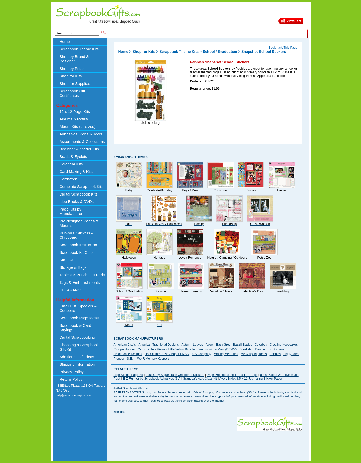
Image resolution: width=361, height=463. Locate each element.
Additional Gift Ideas (77, 357)
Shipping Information (252, 33)
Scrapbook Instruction (78, 245)
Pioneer (119, 358)
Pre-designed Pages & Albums (79, 223)
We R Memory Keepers (153, 358)
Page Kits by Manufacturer (71, 211)
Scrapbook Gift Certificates (72, 93)
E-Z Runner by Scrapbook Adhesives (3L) (151, 378)
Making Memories (226, 354)
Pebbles (275, 354)
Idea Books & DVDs (77, 201)
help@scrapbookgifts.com (74, 395)
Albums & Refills (74, 119)
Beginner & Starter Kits (79, 149)
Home (65, 41)
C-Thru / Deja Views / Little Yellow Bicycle (166, 349)
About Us (225, 33)
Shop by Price (202, 33)
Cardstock (68, 179)
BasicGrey (223, 344)
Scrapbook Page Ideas (79, 318)
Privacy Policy (72, 372)
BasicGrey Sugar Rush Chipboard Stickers (175, 375)
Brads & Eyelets (73, 156)
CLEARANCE (282, 33)
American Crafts (125, 344)
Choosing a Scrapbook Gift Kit (79, 347)
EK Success (276, 349)
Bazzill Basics (242, 344)
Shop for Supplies (75, 83)
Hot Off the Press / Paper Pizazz (167, 354)
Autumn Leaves (192, 344)
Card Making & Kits (76, 171)
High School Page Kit (128, 375)
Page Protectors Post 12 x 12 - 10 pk (232, 375)
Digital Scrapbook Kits (79, 194)
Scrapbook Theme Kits (126, 33)
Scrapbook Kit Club (76, 252)
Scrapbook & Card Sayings (75, 327)
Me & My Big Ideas (254, 354)
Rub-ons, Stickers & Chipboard (77, 235)
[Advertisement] (208, 442)
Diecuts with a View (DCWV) (217, 349)
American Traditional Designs (159, 344)
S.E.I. (130, 358)
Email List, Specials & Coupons (78, 308)
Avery (209, 344)
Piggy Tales (291, 354)
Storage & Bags (73, 267)
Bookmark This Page (283, 47)
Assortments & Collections (82, 141)
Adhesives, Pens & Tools (81, 134)
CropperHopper (124, 349)
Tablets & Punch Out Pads (82, 275)
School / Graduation (220, 51)
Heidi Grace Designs (128, 354)
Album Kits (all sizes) (78, 126)
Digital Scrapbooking (77, 337)
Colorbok (261, 344)
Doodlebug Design (252, 349)
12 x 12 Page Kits (75, 111)
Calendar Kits (71, 164)
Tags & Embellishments (80, 282)
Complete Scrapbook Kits (81, 186)
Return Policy (71, 379)
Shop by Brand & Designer (167, 33)
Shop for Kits (71, 76)
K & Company (201, 354)
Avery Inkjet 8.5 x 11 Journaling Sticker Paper (250, 378)
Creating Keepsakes (284, 344)
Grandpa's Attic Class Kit (200, 378)
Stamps (66, 260)
